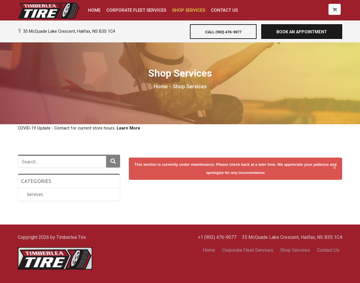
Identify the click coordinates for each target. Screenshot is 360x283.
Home (161, 86)
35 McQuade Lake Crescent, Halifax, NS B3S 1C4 (66, 31)
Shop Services (295, 250)
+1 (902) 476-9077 (217, 237)
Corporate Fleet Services (247, 250)
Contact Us (328, 250)
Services (35, 194)
